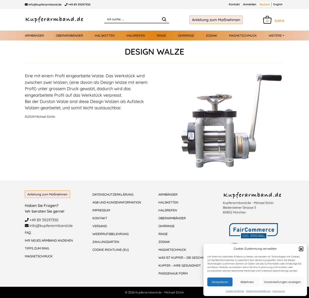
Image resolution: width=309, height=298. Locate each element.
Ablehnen (247, 282)
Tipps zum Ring (37, 248)
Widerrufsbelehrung (110, 234)
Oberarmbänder (69, 35)
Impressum (279, 291)
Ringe (161, 35)
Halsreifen (136, 35)
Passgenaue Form (173, 273)
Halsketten (105, 35)
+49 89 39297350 (77, 4)
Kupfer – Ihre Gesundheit (179, 265)
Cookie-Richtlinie (235, 291)
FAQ (28, 232)
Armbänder (34, 35)
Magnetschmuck (243, 35)
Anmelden (249, 4)
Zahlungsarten (105, 242)
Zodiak (211, 35)
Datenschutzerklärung (258, 291)
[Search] (164, 19)
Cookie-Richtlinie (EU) (110, 250)
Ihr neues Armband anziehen (49, 240)
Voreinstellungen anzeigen (282, 282)
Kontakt (234, 4)
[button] (301, 249)
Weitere (275, 35)
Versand (99, 226)
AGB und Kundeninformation (116, 202)
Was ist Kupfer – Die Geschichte (184, 258)
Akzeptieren (220, 282)
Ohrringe (186, 35)
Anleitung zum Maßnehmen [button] (216, 19)
